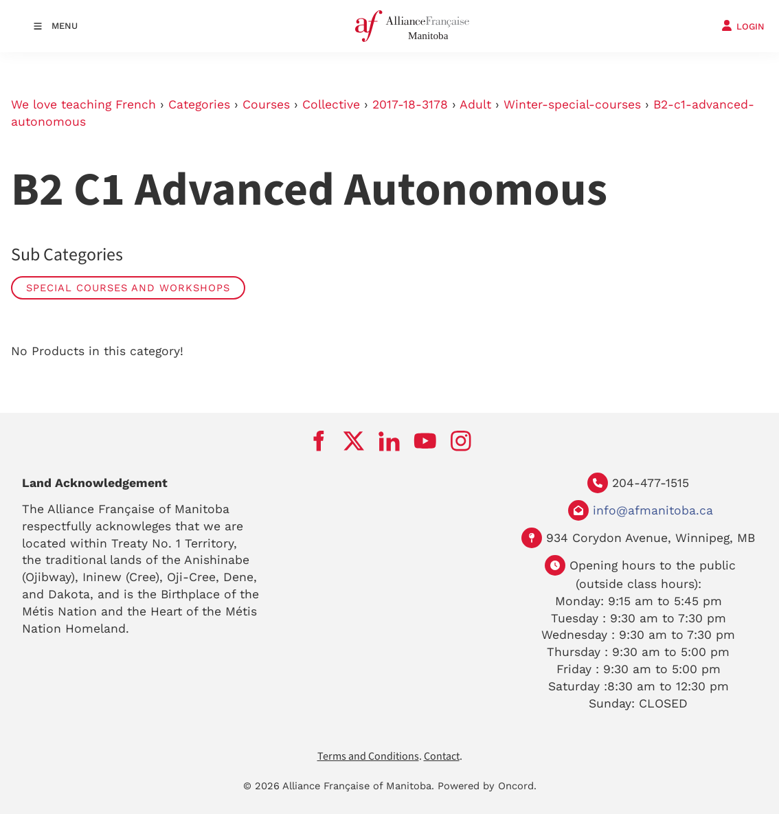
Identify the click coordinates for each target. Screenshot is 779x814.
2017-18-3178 (410, 104)
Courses (266, 104)
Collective (331, 104)
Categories (199, 104)
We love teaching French (83, 104)
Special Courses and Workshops (128, 288)
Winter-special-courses (572, 104)
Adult (475, 104)
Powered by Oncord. (487, 786)
